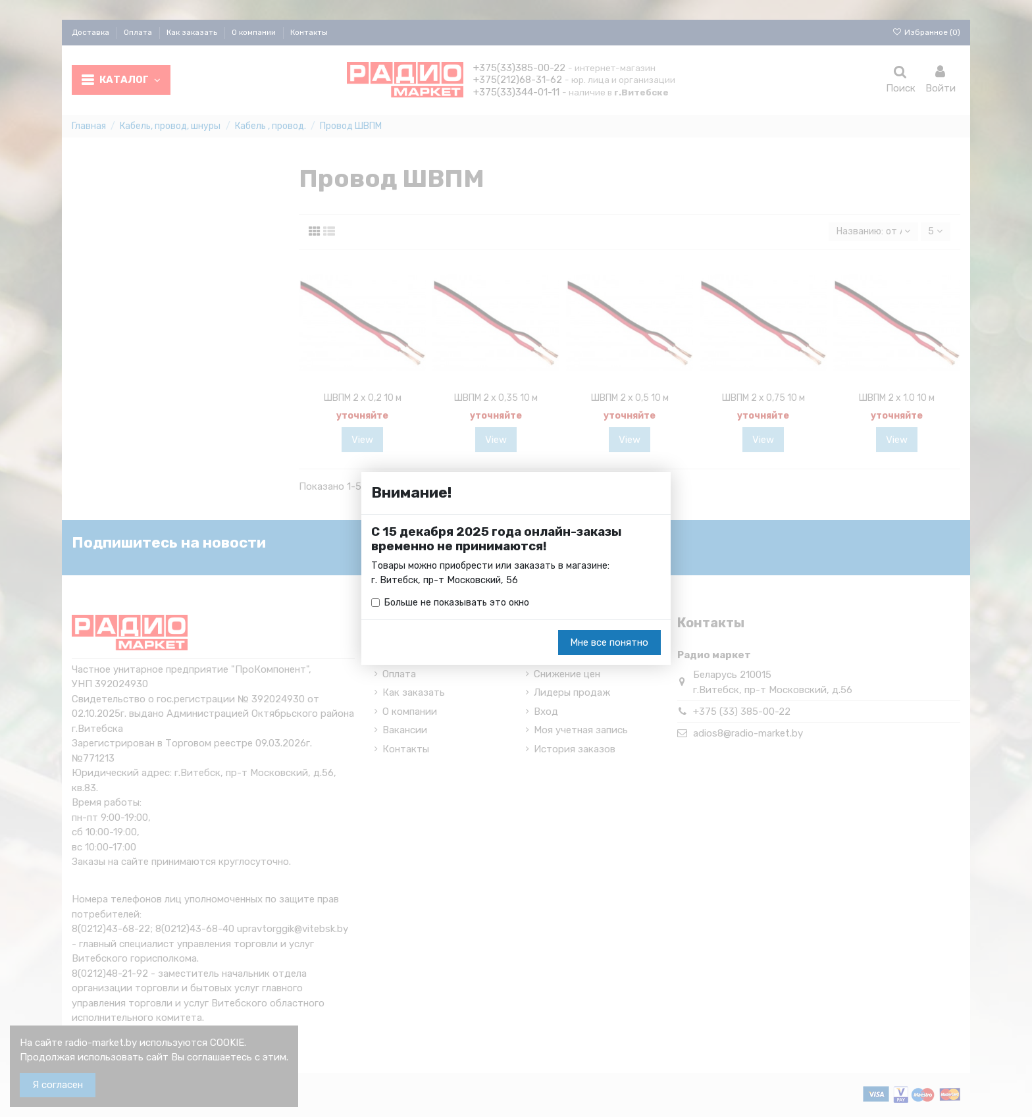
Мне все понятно (609, 643)
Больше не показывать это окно (459, 603)
